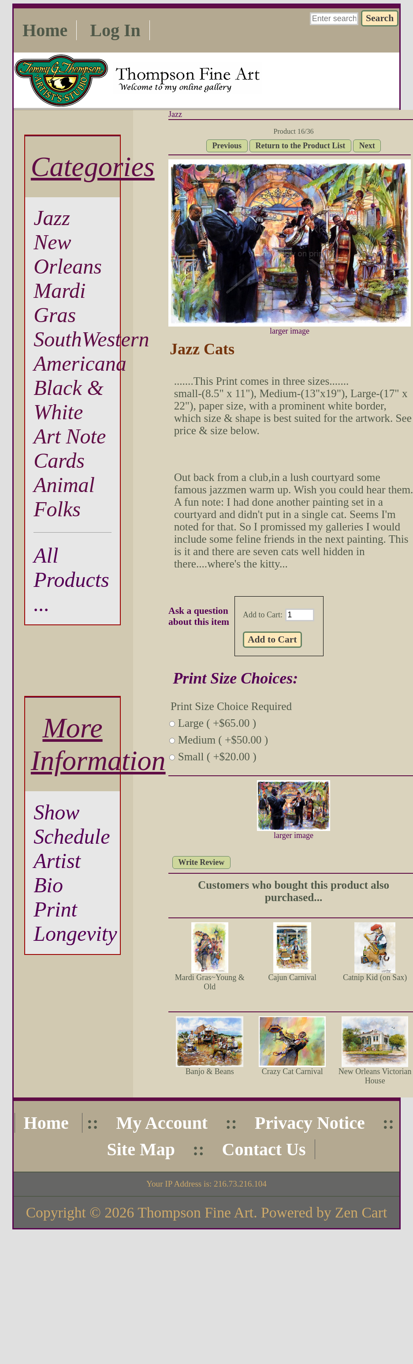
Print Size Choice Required (231, 706)
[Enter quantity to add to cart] (299, 615)
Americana (80, 363)
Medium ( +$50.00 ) (223, 740)
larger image (293, 832)
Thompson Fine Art (195, 1212)
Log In (115, 30)
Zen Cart (361, 1212)
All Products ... (71, 580)
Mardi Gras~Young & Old (210, 982)
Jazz (175, 114)
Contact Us (264, 1149)
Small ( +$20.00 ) (217, 757)
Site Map (141, 1149)
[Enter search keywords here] (334, 18)
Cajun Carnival (292, 977)
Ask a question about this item (198, 616)
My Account (162, 1123)
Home (44, 30)
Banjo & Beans (210, 1071)
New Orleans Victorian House (375, 1076)
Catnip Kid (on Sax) (375, 977)
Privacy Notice (310, 1123)
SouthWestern (91, 339)
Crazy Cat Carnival (292, 1071)
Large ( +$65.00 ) (217, 723)
